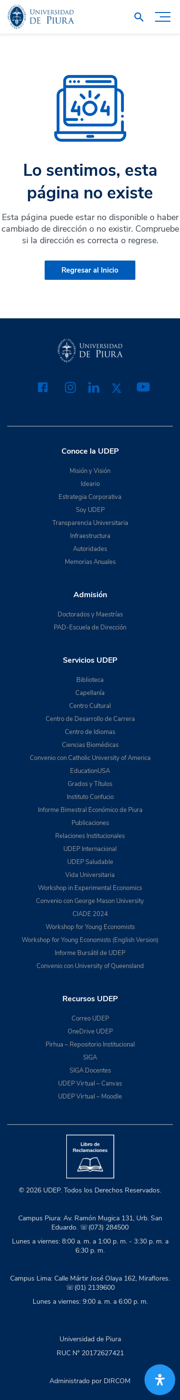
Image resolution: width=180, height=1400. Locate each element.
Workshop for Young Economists (90, 927)
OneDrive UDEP (90, 1031)
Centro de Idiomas (90, 732)
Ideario (90, 484)
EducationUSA (90, 771)
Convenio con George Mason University (90, 901)
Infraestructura (90, 536)
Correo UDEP (90, 1018)
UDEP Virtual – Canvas (90, 1083)
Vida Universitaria (90, 875)
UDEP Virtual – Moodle (90, 1096)
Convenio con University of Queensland (90, 966)
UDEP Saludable (90, 862)
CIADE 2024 (90, 914)
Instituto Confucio (90, 797)
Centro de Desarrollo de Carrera (90, 719)
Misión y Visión (90, 471)
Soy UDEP (90, 510)
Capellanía (90, 693)
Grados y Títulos (90, 784)
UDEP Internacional (90, 849)
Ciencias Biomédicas (90, 745)
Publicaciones (90, 823)
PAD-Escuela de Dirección (90, 627)
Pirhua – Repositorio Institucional (90, 1044)
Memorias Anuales (90, 562)
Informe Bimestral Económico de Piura (90, 810)
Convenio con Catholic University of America (90, 758)
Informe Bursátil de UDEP (90, 953)
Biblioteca (90, 680)
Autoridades (90, 549)
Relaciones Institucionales (90, 836)
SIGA (90, 1057)
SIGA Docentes (90, 1070)
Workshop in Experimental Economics (90, 888)
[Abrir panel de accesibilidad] (159, 1379)
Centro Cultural (90, 706)
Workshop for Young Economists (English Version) (90, 940)
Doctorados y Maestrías (90, 614)
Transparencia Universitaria (90, 523)
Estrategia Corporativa (90, 497)
